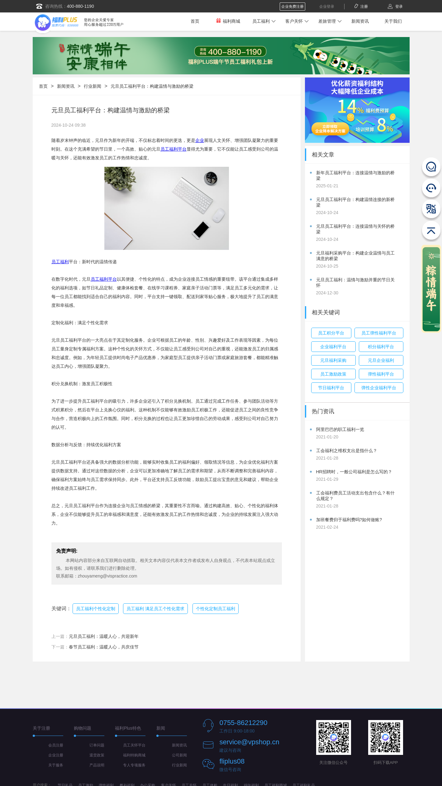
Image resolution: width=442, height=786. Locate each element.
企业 (199, 140)
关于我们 (393, 21)
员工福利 (261, 21)
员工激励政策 (333, 374)
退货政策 (96, 755)
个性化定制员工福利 (215, 608)
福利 (173, 149)
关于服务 (55, 765)
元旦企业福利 (381, 360)
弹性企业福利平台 (378, 387)
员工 (164, 149)
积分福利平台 (381, 346)
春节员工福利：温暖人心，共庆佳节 (104, 646)
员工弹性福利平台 (378, 332)
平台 (182, 149)
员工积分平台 (331, 332)
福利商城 (228, 21)
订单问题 (96, 745)
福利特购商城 (134, 755)
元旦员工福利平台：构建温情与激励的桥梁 (152, 86)
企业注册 (55, 755)
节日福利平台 (331, 387)
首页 (195, 21)
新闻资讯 (360, 21)
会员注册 (55, 745)
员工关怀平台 (134, 745)
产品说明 (96, 765)
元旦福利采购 (333, 360)
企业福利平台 (333, 346)
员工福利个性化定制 (95, 608)
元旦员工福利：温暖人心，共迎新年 (104, 636)
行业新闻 (92, 86)
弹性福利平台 (381, 374)
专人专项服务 (134, 765)
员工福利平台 (104, 279)
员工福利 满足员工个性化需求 (155, 608)
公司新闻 (179, 755)
